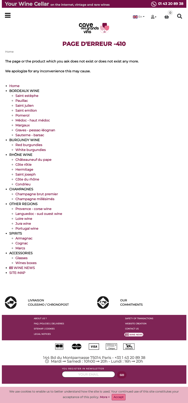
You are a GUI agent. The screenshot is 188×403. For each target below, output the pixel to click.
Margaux (22, 125)
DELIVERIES (57, 323)
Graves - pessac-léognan (35, 130)
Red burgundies (28, 145)
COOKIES (50, 328)
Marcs (20, 248)
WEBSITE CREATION (135, 323)
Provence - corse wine (33, 209)
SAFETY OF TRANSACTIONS (139, 318)
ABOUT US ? (40, 318)
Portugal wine (26, 228)
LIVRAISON (59, 303)
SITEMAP (38, 328)
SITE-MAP (17, 273)
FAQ (36, 323)
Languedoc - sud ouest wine (38, 214)
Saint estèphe (26, 96)
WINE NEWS (22, 268)
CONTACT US (132, 328)
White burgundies (30, 150)
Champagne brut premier (36, 194)
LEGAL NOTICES (42, 334)
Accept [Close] (119, 397)
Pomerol (22, 115)
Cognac (21, 243)
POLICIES (45, 323)
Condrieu (23, 184)
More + (105, 397)
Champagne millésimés (34, 199)
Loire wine (23, 219)
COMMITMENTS (151, 302)
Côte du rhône (27, 179)
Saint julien (24, 106)
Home (14, 86)
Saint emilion (26, 110)
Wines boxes (25, 263)
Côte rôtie (23, 165)
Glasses (21, 258)
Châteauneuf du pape (33, 160)
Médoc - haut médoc (32, 120)
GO (122, 375)
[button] (138, 16)
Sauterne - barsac (29, 135)
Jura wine (23, 224)
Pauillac (21, 101)
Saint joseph (25, 174)
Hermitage (24, 169)
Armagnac (23, 238)
